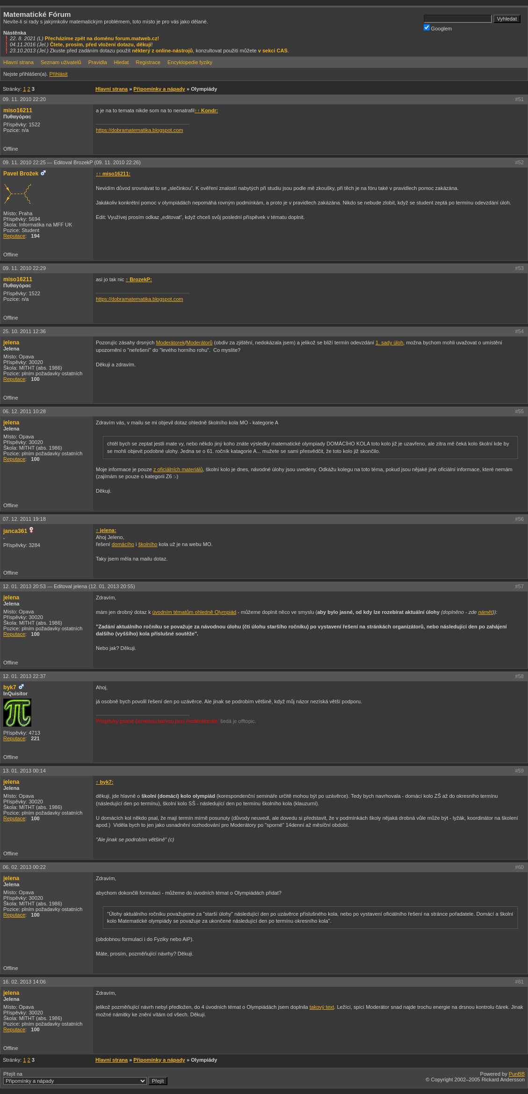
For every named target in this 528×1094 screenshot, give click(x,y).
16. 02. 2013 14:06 (24, 982)
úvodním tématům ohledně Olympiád (194, 612)
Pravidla (97, 62)
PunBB (517, 1074)
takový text (322, 1007)
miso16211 (17, 110)
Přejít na (85, 1078)
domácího (123, 544)
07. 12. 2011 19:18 (24, 519)
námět (485, 612)
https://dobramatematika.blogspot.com (139, 130)
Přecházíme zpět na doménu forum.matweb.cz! (102, 38)
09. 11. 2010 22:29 (24, 268)
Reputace (14, 236)
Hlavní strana (18, 62)
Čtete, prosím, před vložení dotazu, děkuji (101, 44)
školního (148, 544)
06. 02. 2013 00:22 (24, 867)
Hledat (121, 62)
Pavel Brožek (20, 173)
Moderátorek (170, 342)
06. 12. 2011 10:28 (24, 411)
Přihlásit (58, 74)
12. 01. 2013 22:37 (24, 676)
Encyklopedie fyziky (189, 62)
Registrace (148, 62)
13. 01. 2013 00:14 (24, 770)
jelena (11, 342)
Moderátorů (199, 342)
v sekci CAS (273, 50)
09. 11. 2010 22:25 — (72, 162)
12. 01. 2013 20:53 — (69, 586)
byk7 (9, 687)
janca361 (15, 531)
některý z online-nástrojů (162, 50)
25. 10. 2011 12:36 (24, 331)
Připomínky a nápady (159, 89)
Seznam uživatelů (61, 62)
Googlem (438, 27)
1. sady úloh (389, 342)
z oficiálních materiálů (178, 469)
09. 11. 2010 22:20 (24, 99)
